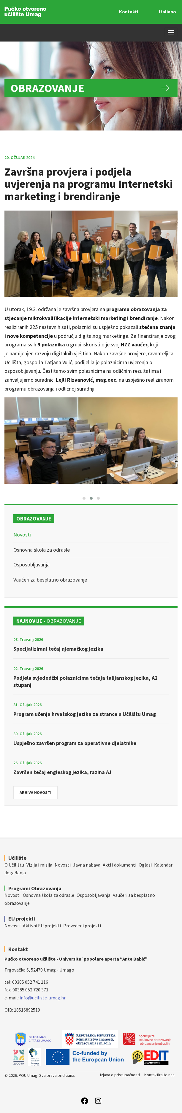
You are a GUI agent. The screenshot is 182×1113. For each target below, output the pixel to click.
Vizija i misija (39, 865)
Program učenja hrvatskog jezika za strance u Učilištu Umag (84, 714)
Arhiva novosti (35, 792)
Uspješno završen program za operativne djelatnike (74, 743)
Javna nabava (86, 865)
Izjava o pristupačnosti (120, 1074)
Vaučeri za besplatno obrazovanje (50, 579)
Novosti (22, 534)
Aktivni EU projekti (42, 926)
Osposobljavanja (31, 564)
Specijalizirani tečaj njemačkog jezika (58, 648)
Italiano (167, 12)
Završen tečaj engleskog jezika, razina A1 (62, 772)
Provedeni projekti (82, 926)
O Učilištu (14, 865)
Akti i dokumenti (119, 865)
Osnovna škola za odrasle (41, 549)
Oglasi (145, 865)
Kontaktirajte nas (159, 1074)
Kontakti (128, 12)
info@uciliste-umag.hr (43, 998)
